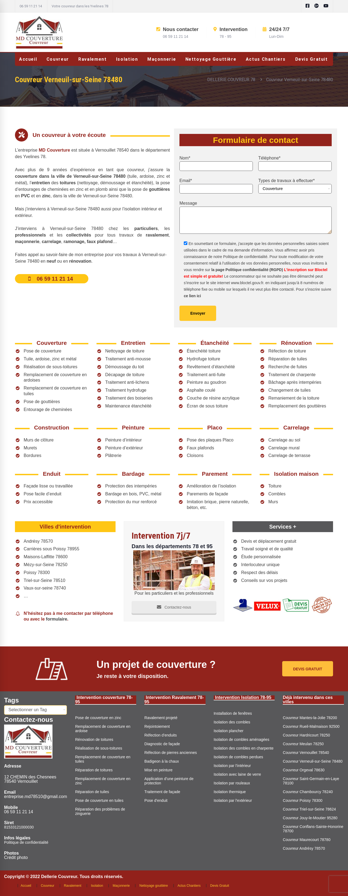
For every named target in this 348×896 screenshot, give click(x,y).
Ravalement (72, 885)
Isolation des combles (232, 722)
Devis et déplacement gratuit (268, 541)
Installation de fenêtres (233, 713)
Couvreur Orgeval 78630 (303, 770)
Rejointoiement (157, 726)
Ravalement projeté (160, 718)
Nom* (216, 163)
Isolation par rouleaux (232, 783)
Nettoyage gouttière (153, 885)
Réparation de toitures (94, 770)
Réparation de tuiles (92, 792)
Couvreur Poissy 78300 (302, 800)
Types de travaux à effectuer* (295, 186)
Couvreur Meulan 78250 (303, 744)
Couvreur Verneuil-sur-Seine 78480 (312, 761)
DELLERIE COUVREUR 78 (231, 79)
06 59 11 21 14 (31, 6)
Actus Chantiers (189, 885)
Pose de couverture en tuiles (99, 800)
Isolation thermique (230, 792)
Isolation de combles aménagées (241, 739)
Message (255, 217)
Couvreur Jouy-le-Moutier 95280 (310, 818)
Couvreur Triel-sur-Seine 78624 (309, 809)
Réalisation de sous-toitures (98, 748)
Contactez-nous (174, 607)
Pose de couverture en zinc (98, 718)
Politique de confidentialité (26, 842)
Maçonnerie (121, 885)
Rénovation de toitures (94, 739)
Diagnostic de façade (162, 744)
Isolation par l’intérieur (232, 765)
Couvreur (47, 885)
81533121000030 (19, 827)
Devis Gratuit (219, 885)
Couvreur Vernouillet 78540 (306, 752)
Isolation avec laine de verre (237, 774)
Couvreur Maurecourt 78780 (306, 839)
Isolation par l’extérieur (233, 800)
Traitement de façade (162, 792)
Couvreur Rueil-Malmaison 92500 (311, 726)
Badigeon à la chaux (161, 761)
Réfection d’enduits (160, 735)
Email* (216, 186)
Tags (11, 700)
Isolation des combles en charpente (244, 748)
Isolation (97, 885)
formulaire (56, 619)
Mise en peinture (158, 770)
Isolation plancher (229, 731)
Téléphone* (295, 163)
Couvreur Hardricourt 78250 (306, 735)
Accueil (26, 885)
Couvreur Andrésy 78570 (304, 848)
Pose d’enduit (155, 800)
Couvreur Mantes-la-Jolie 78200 (310, 718)
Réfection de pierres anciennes (170, 752)
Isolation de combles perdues (238, 757)
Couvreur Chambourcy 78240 (308, 792)
